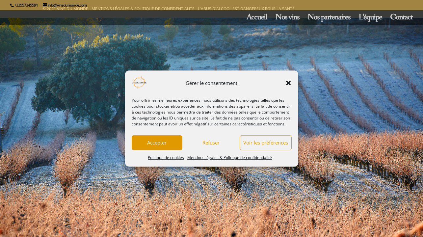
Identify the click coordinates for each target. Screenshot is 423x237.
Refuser (211, 143)
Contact (401, 18)
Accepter (157, 143)
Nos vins (287, 18)
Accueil (256, 18)
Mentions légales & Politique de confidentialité (229, 157)
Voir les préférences (265, 143)
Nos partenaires (328, 18)
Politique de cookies (166, 157)
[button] (288, 83)
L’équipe (370, 18)
